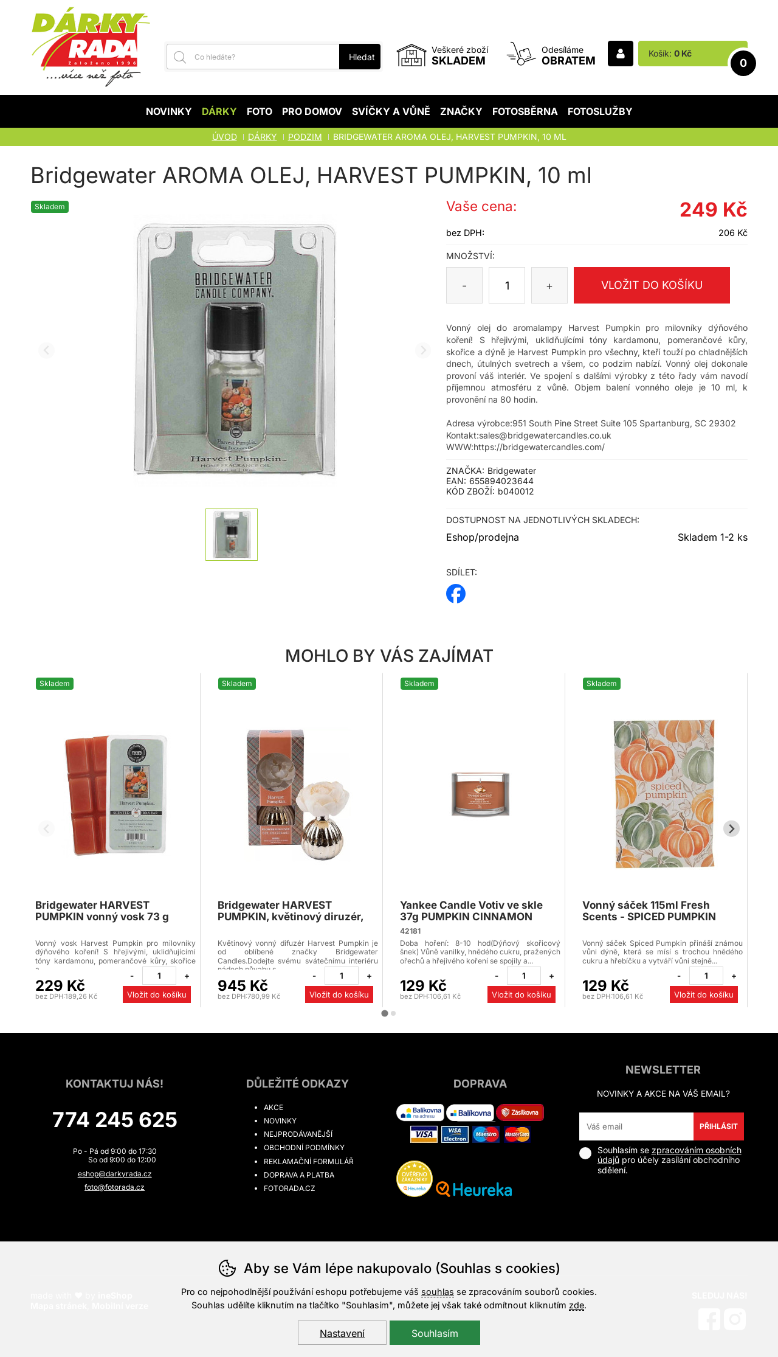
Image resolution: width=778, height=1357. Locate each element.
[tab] (384, 1013)
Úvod (224, 136)
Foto (259, 111)
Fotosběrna (525, 111)
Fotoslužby (600, 111)
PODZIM (305, 136)
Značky (461, 111)
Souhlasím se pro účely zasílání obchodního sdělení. (660, 1160)
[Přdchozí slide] (46, 350)
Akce (273, 1107)
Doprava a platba (299, 1174)
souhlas (437, 1291)
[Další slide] (423, 350)
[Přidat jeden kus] (186, 976)
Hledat (362, 57)
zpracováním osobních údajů (669, 1155)
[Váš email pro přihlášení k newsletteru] (636, 1126)
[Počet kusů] (507, 285)
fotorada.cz (289, 1188)
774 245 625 (114, 1119)
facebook (456, 589)
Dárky (219, 111)
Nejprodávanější (298, 1134)
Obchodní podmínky (304, 1147)
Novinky (169, 111)
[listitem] (231, 534)
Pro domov (312, 111)
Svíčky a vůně (391, 111)
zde (576, 1305)
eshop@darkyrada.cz (115, 1173)
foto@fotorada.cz (114, 1187)
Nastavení (342, 1333)
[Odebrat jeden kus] (132, 976)
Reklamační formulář (309, 1161)
